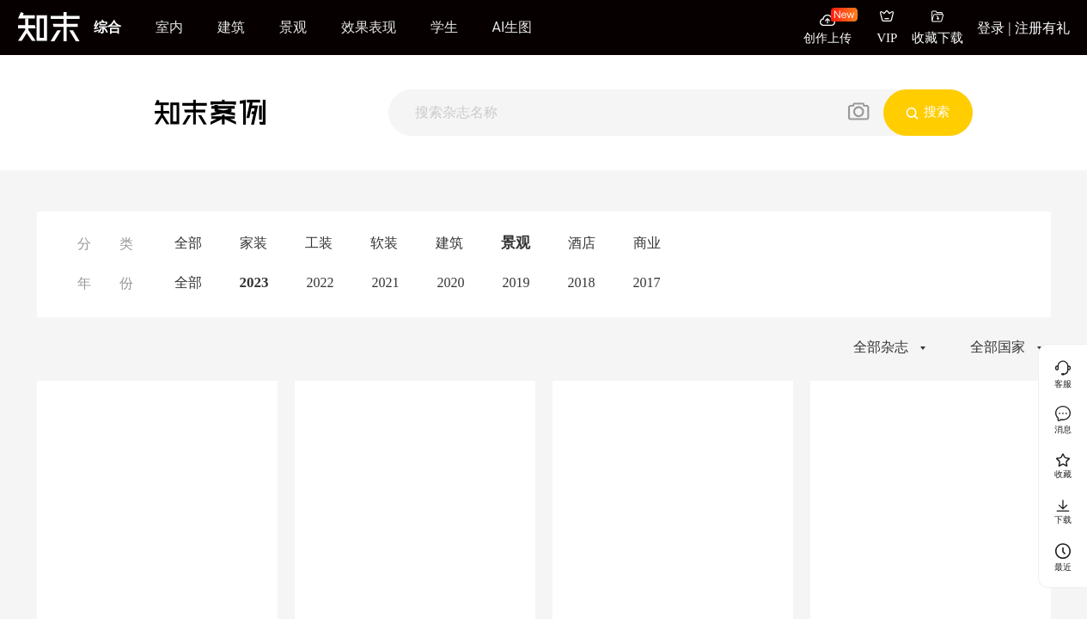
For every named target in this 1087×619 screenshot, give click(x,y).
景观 (293, 27)
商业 (647, 243)
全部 (188, 243)
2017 (647, 282)
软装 (384, 243)
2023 (254, 282)
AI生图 (512, 27)
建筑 (231, 27)
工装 (319, 243)
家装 (253, 243)
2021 (386, 282)
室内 (169, 27)
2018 (581, 282)
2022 (320, 282)
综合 (107, 27)
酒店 (581, 243)
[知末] (49, 27)
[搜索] (616, 112)
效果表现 (368, 27)
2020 (451, 282)
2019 (516, 282)
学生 (444, 27)
